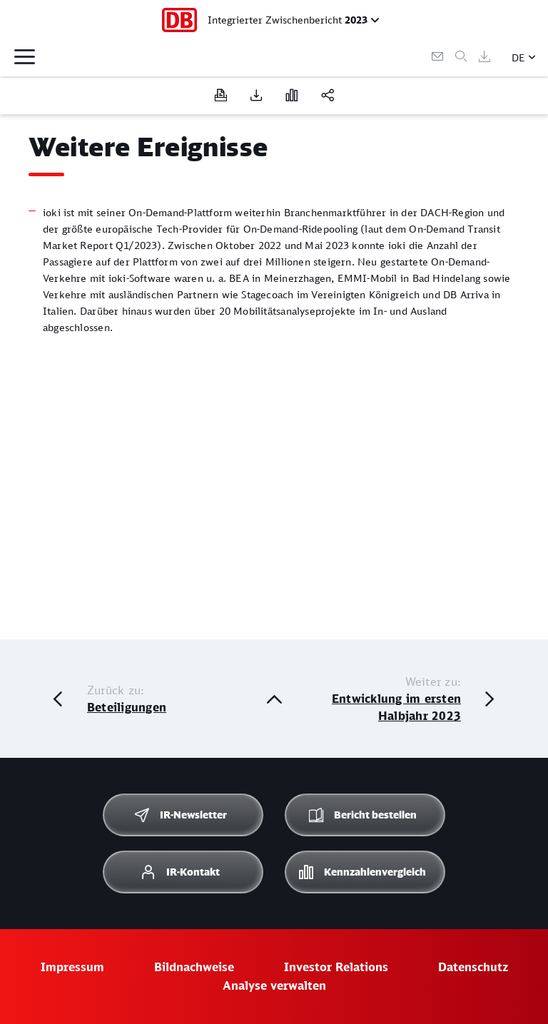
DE (518, 57)
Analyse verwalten (274, 985)
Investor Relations (336, 967)
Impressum (72, 967)
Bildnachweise (194, 967)
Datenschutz (473, 967)
